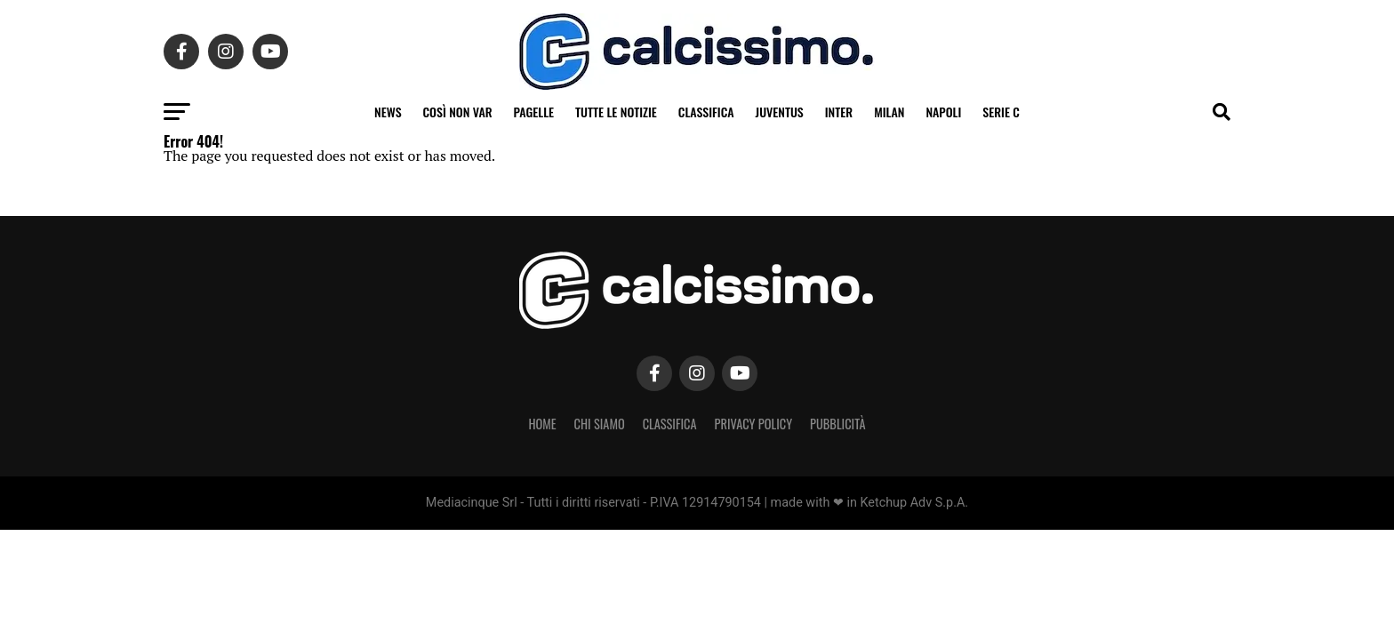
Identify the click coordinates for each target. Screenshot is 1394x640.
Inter (839, 111)
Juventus (780, 111)
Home (542, 423)
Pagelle (534, 111)
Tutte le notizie (616, 111)
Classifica (706, 111)
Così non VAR (458, 111)
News (387, 111)
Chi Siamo (599, 423)
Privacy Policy (754, 423)
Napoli (943, 111)
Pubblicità (838, 423)
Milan (889, 111)
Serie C (1001, 111)
